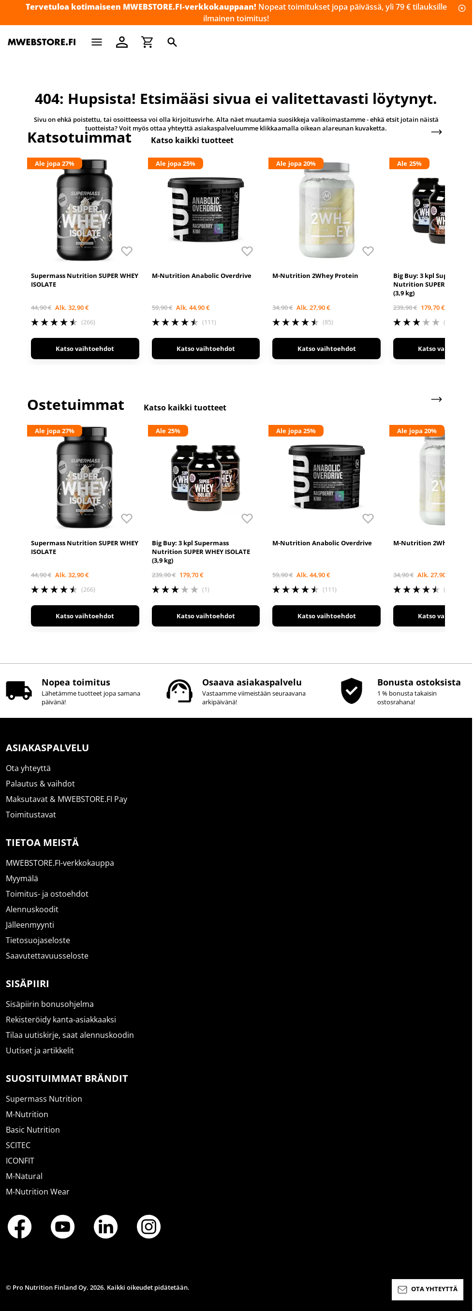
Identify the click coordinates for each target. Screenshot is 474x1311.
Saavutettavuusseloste (47, 955)
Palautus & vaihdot (40, 783)
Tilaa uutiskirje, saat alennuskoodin (70, 1035)
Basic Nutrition (33, 1129)
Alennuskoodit (32, 909)
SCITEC (18, 1145)
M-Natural (24, 1176)
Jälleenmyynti (30, 924)
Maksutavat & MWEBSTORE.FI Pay (66, 799)
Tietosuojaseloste (38, 940)
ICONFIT (20, 1160)
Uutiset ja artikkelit (40, 1050)
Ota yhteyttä (28, 768)
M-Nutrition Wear (38, 1191)
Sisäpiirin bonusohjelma (50, 1004)
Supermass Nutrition (44, 1098)
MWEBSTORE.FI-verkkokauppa (60, 863)
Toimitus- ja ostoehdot (47, 894)
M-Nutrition (27, 1114)
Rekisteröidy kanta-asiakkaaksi (61, 1019)
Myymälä (22, 878)
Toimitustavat (31, 814)
